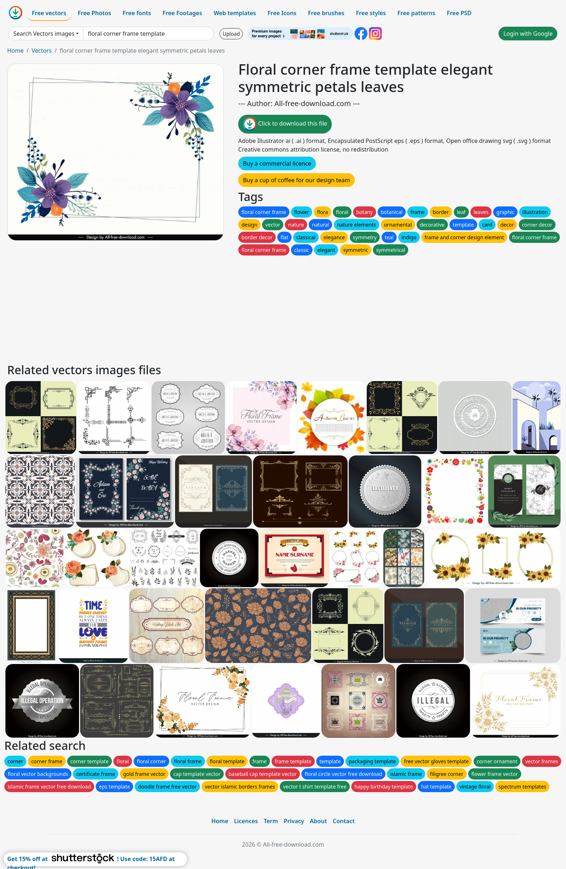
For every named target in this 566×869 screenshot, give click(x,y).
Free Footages (182, 13)
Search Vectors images (43, 34)
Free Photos (94, 13)
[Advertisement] (223, 307)
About (318, 821)
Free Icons (281, 13)
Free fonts (137, 13)
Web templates (235, 13)
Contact (344, 821)
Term (271, 821)
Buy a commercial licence (277, 163)
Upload (231, 33)
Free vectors (49, 13)
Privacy (294, 821)
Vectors (41, 50)
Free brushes (326, 13)
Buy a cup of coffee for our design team (296, 180)
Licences (246, 821)
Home (15, 50)
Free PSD (459, 13)
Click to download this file (285, 124)
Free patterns (416, 13)
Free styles (371, 13)
